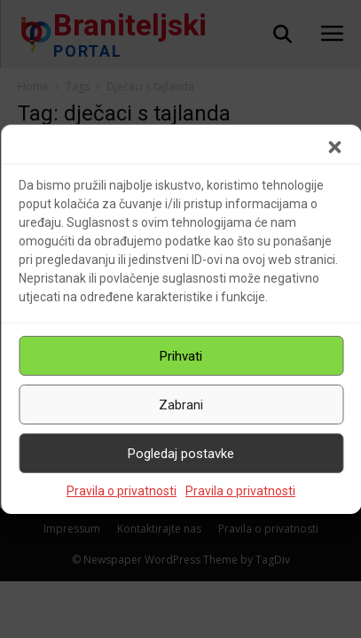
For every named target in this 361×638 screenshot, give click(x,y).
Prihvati (181, 356)
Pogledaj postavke (181, 454)
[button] (334, 147)
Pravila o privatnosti (122, 491)
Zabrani (181, 405)
